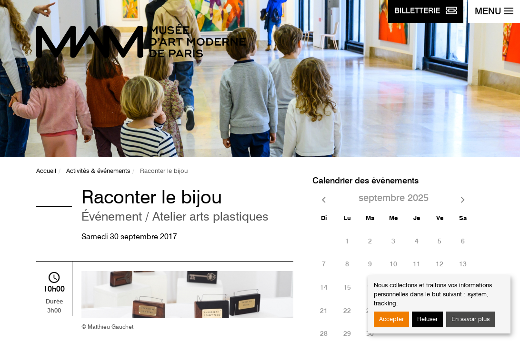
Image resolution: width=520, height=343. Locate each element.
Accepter (391, 319)
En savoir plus (470, 319)
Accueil (46, 171)
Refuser (427, 319)
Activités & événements (98, 171)
